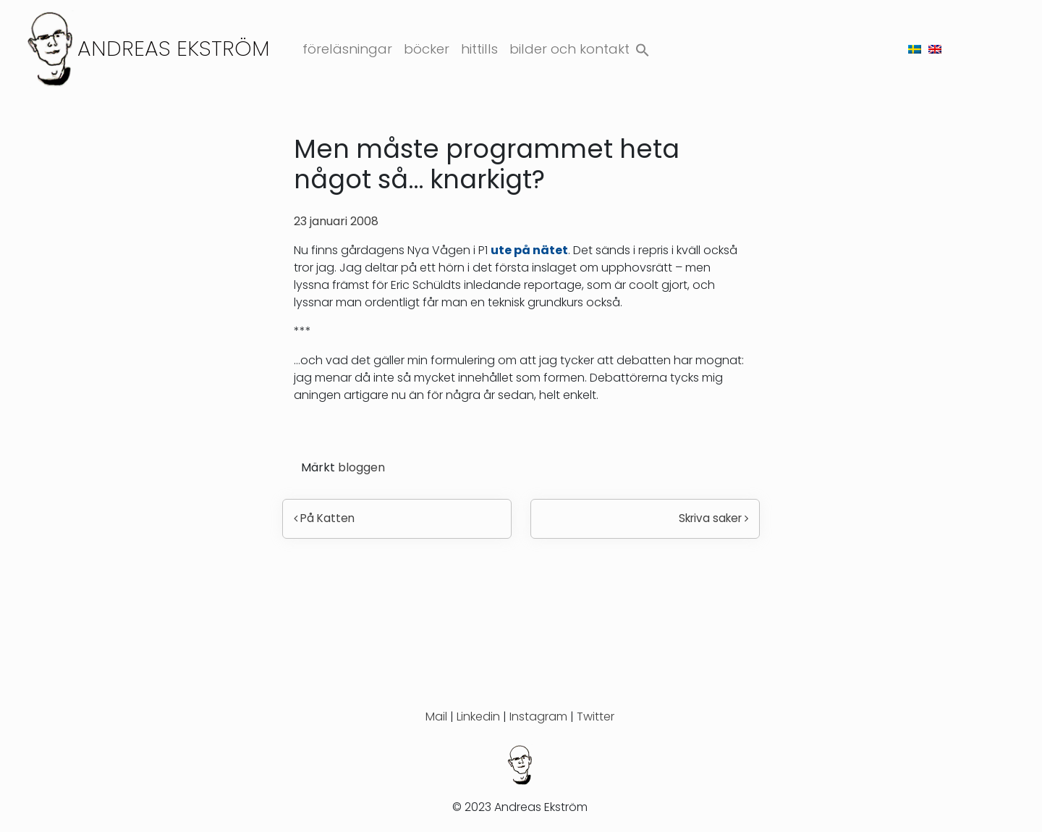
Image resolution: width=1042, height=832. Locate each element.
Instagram (538, 716)
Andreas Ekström (173, 48)
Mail (436, 716)
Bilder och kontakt (569, 49)
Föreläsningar (347, 49)
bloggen (361, 467)
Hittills (479, 49)
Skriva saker (713, 518)
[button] (642, 47)
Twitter (595, 716)
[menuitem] (914, 48)
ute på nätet (529, 250)
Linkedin (478, 716)
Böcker (426, 49)
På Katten (324, 518)
